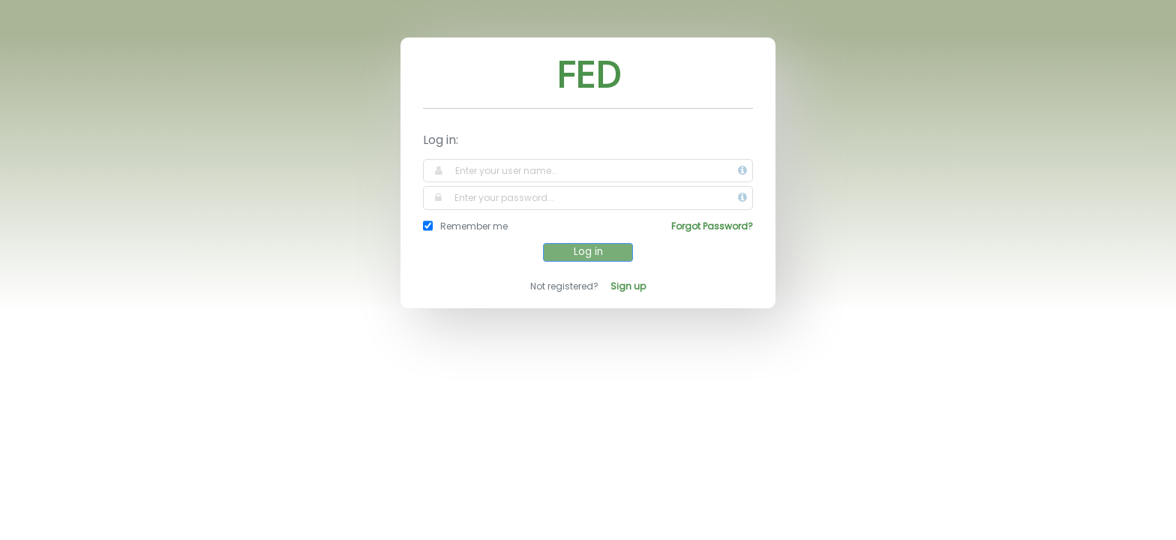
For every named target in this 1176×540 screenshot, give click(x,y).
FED (588, 74)
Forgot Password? (712, 226)
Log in (588, 251)
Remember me (474, 226)
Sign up (628, 286)
